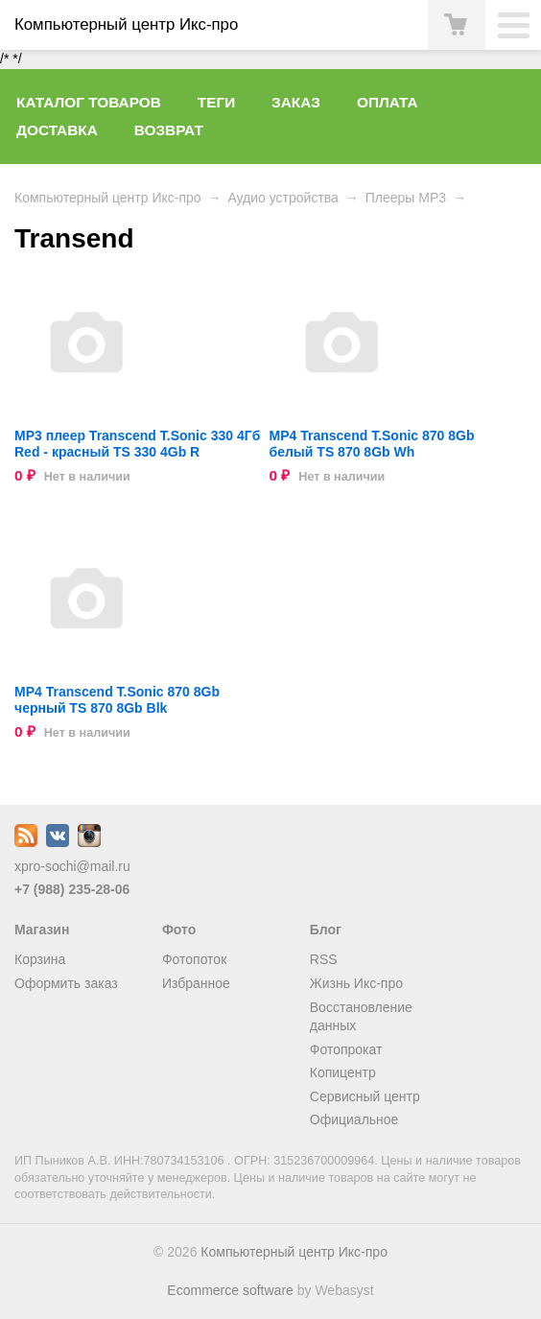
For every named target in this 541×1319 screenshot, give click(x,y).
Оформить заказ (66, 983)
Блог (325, 929)
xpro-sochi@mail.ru (72, 866)
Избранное (196, 983)
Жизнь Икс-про (356, 983)
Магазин (41, 929)
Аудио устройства (283, 197)
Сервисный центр (365, 1096)
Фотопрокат (346, 1049)
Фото (179, 929)
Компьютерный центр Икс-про (107, 197)
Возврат (168, 130)
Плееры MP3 (405, 197)
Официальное (354, 1119)
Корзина (39, 959)
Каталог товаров (88, 102)
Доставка (57, 130)
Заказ (295, 102)
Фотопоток (194, 959)
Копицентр (343, 1072)
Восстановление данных (361, 1017)
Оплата (387, 102)
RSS (324, 959)
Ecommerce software (230, 1290)
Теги (216, 102)
